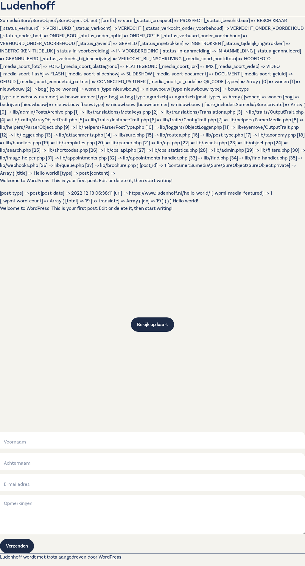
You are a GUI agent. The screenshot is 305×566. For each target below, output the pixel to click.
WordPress (110, 557)
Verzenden (17, 546)
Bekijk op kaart (152, 325)
